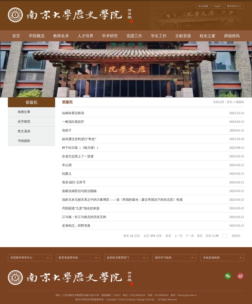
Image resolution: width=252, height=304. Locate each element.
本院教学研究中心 (21, 257)
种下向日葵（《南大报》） (81, 147)
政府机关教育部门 (118, 257)
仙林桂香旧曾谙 (73, 113)
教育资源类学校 (68, 257)
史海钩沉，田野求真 (76, 225)
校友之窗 (207, 36)
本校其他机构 (211, 257)
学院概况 (36, 36)
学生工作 (159, 36)
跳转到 (236, 235)
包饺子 (66, 130)
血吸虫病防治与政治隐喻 (79, 191)
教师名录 (61, 36)
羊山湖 (66, 165)
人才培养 (85, 36)
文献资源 (183, 36)
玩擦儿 (66, 173)
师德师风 (232, 36)
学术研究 (110, 36)
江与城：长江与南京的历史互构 (84, 217)
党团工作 (134, 36)
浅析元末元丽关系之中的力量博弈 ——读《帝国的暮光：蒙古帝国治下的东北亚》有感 (122, 199)
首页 (16, 36)
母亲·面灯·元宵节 (74, 182)
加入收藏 (203, 6)
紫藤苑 (240, 102)
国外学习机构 (163, 257)
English (217, 6)
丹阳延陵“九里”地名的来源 (80, 208)
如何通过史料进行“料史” (79, 139)
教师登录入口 (234, 6)
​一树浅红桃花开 (73, 121)
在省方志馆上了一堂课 (78, 156)
